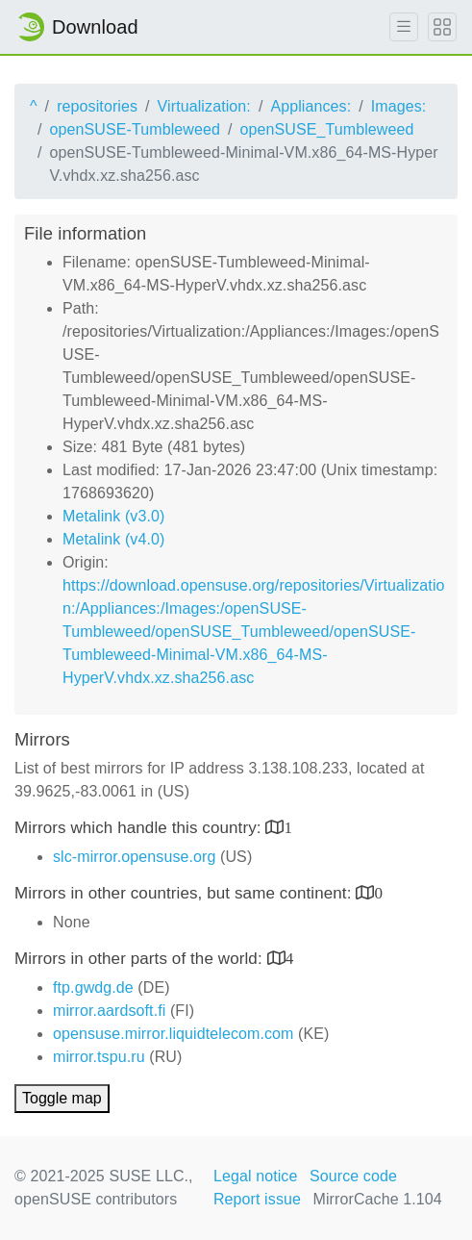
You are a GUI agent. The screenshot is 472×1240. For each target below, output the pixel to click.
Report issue (257, 1199)
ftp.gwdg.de (93, 987)
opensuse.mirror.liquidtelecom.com (173, 1033)
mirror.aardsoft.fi (109, 1010)
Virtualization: (204, 106)
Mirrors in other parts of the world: (140, 958)
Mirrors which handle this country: (139, 828)
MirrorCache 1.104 (377, 1199)
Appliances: (310, 106)
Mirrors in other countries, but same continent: (185, 893)
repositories (97, 106)
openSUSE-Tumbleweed (135, 129)
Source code (353, 1176)
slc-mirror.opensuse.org (134, 856)
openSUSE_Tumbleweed (327, 129)
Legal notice (255, 1176)
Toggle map (62, 1098)
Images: (399, 106)
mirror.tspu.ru (99, 1057)
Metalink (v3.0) (113, 516)
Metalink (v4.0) (113, 539)
